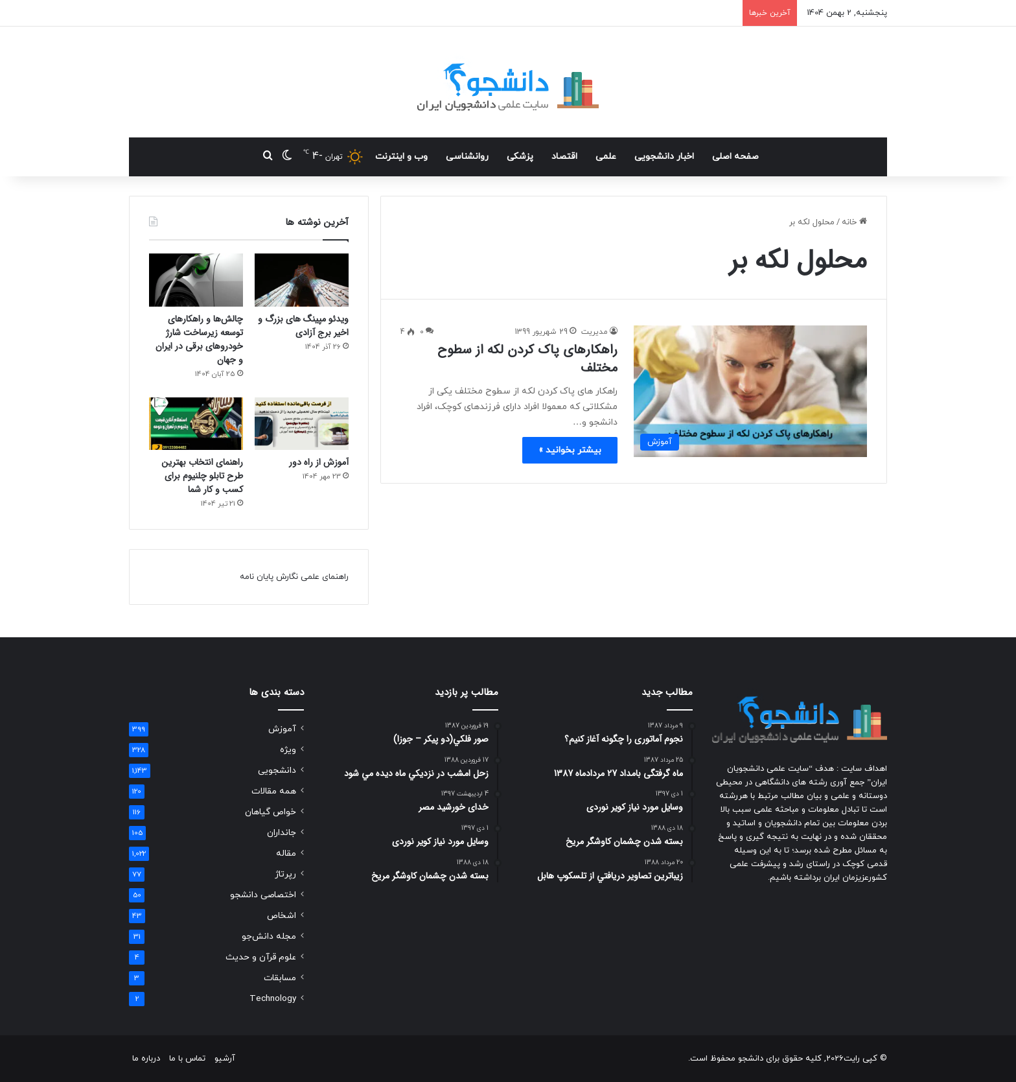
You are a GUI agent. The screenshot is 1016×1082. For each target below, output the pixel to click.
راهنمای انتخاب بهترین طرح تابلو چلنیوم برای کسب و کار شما (202, 476)
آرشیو (224, 1058)
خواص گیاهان (270, 812)
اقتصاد (564, 156)
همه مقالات (273, 791)
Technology (272, 999)
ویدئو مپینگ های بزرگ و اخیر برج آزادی (303, 326)
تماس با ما (187, 1058)
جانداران (281, 833)
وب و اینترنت (401, 156)
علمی (605, 156)
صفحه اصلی (735, 156)
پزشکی (520, 156)
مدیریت (594, 332)
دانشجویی (277, 770)
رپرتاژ (285, 874)
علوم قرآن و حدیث (260, 957)
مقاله (286, 853)
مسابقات (280, 978)
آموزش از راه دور (319, 462)
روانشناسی (467, 156)
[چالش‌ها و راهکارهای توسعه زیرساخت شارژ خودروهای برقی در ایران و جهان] (196, 280)
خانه (854, 222)
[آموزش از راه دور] (302, 424)
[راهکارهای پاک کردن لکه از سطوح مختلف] (750, 391)
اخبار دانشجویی (664, 156)
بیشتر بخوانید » (569, 450)
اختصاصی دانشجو (263, 895)
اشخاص (281, 916)
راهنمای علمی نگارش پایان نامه (294, 577)
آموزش (282, 729)
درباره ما (146, 1058)
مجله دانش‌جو (269, 936)
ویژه (288, 750)
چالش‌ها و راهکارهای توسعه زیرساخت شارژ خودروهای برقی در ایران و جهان (199, 339)
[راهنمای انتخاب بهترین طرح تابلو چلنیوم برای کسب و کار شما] (196, 424)
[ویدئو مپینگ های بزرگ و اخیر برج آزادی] (302, 280)
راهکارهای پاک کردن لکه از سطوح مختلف (527, 359)
